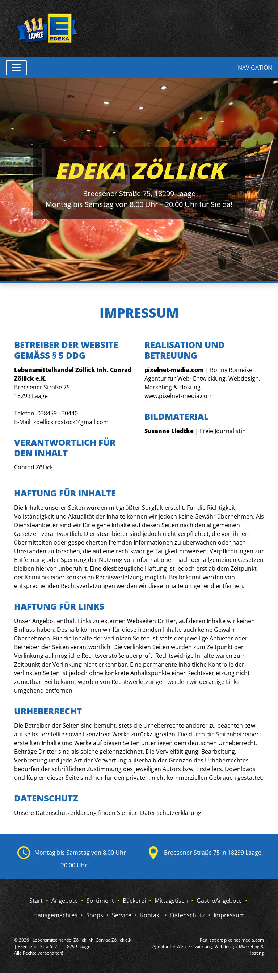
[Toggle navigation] (16, 67)
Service (121, 915)
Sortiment (100, 901)
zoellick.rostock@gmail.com (71, 422)
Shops (94, 915)
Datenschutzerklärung (170, 813)
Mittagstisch (171, 901)
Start (36, 901)
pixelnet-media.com (244, 940)
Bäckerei (134, 901)
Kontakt (150, 915)
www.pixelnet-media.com (178, 396)
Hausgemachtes (55, 915)
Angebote (64, 901)
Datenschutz (187, 915)
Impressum (229, 915)
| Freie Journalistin (195, 431)
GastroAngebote (219, 901)
